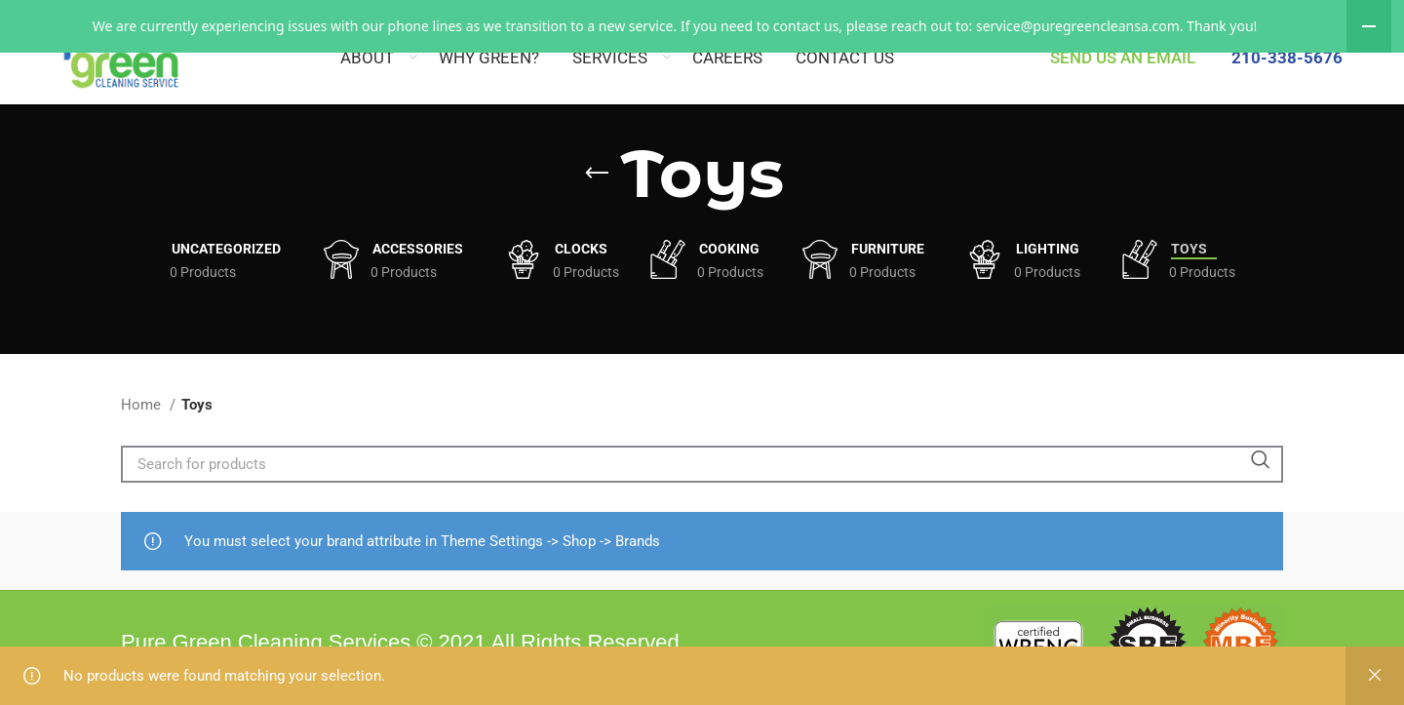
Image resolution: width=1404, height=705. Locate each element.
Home (143, 454)
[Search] (702, 513)
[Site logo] (56, 54)
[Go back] (596, 223)
